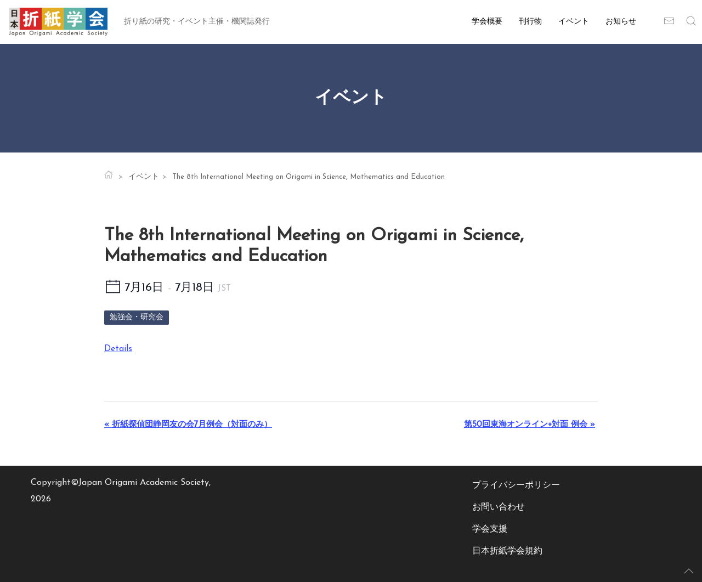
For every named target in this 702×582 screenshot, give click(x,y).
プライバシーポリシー (516, 485)
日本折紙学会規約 (507, 551)
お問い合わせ (498, 507)
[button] (691, 22)
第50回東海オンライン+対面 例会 (529, 425)
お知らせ (620, 22)
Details (118, 348)
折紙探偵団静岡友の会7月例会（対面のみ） (188, 425)
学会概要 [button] (487, 22)
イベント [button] (573, 22)
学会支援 (489, 529)
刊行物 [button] (530, 22)
